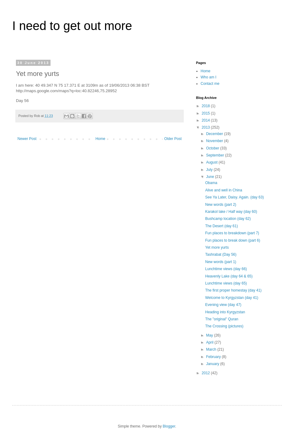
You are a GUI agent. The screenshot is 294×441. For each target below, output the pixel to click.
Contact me (210, 83)
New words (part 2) (220, 204)
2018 (206, 106)
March (211, 349)
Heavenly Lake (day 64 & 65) (229, 276)
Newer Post (26, 139)
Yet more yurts (217, 247)
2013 (206, 127)
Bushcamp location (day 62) (228, 219)
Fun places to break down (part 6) (232, 240)
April (210, 342)
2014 (206, 120)
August (212, 162)
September (215, 155)
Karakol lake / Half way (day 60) (231, 211)
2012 (206, 373)
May (210, 335)
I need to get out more (72, 25)
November (215, 141)
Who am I (208, 77)
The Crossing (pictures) (224, 326)
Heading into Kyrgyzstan (225, 312)
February (214, 357)
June (210, 177)
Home (100, 139)
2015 (206, 113)
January (213, 364)
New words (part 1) (220, 262)
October (213, 148)
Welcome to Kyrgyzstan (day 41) (231, 298)
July (210, 170)
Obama (211, 183)
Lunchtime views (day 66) (226, 269)
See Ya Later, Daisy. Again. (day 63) (234, 197)
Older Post (173, 139)
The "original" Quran (221, 319)
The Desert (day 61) (221, 226)
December (215, 134)
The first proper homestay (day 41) (233, 290)
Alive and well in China (223, 190)
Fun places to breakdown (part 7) (232, 233)
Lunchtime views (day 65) (226, 283)
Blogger (169, 426)
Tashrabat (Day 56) (220, 254)
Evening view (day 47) (223, 305)
